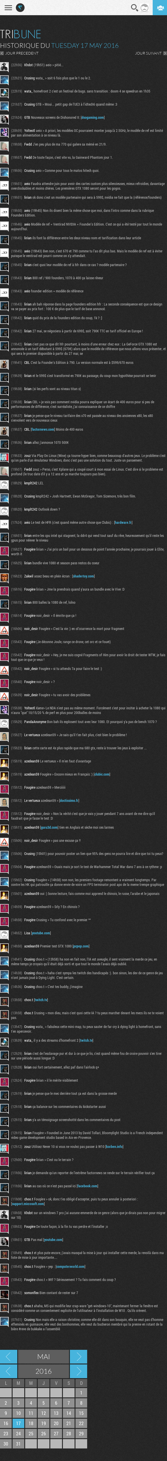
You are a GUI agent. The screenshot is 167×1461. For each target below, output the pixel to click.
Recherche (134, 8)
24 (18, 1433)
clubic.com (101, 774)
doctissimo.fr (69, 800)
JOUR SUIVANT (148, 53)
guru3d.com (49, 827)
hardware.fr (123, 522)
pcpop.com (81, 946)
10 (18, 1413)
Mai (43, 1356)
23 (6, 1433)
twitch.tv (41, 999)
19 (43, 1423)
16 (6, 1423)
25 (31, 1433)
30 (6, 1444)
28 (68, 1433)
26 (43, 1433)
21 (68, 1423)
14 (68, 1413)
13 (56, 1413)
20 (56, 1423)
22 (81, 1423)
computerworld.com (70, 1266)
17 (18, 1423)
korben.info (114, 1146)
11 (31, 1413)
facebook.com (87, 1186)
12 (43, 1413)
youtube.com (41, 933)
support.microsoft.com (28, 1203)
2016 (43, 1371)
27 (56, 1433)
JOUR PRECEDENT (22, 53)
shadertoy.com (83, 576)
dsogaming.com (93, 117)
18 (31, 1423)
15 (81, 1413)
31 (18, 1444)
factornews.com (43, 429)
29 (81, 1433)
